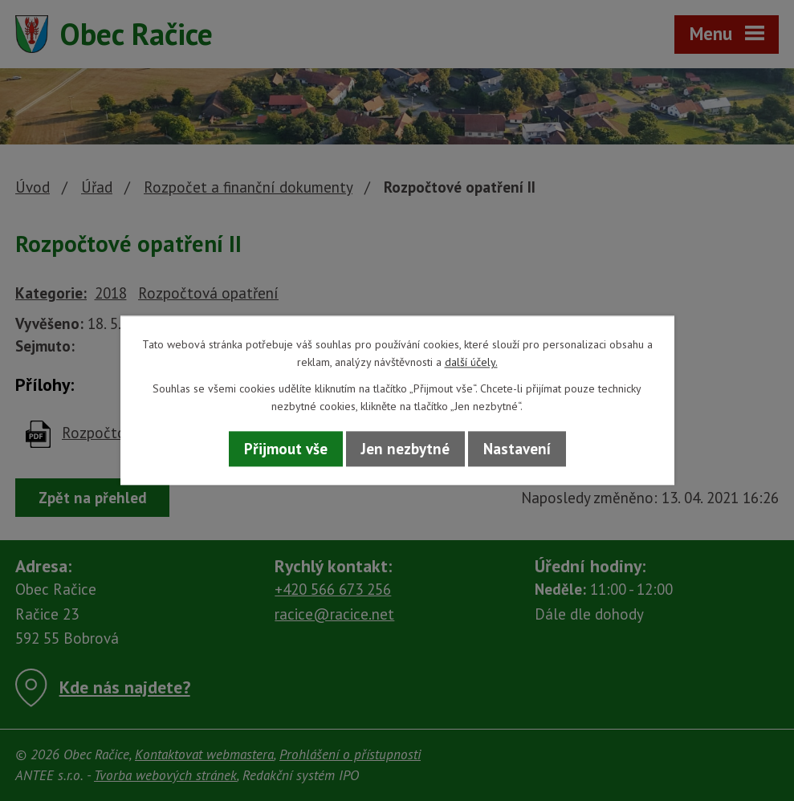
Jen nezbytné (405, 448)
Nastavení (517, 448)
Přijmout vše (286, 448)
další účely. (471, 363)
